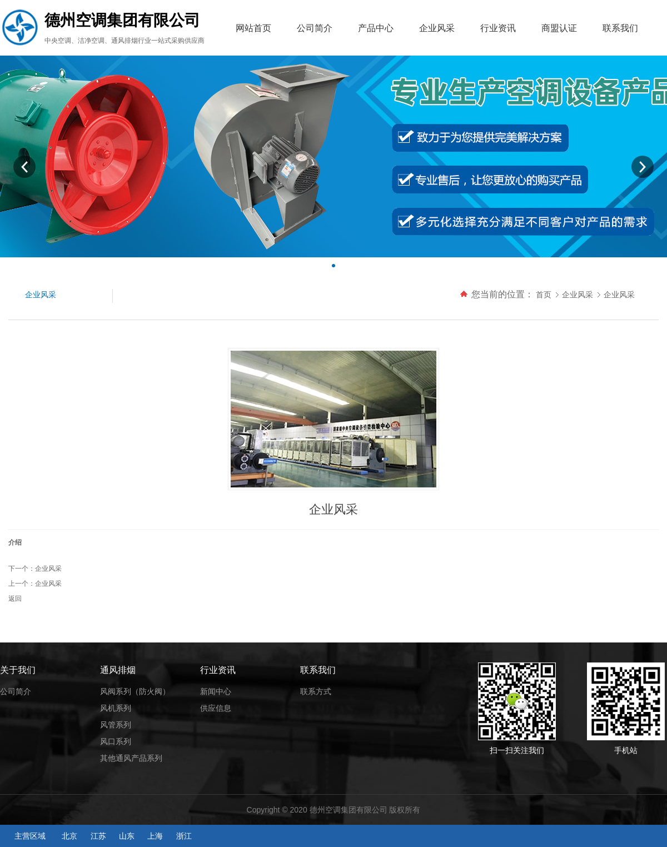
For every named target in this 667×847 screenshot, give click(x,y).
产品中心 (376, 28)
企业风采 (437, 28)
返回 (15, 598)
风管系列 (115, 724)
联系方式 (315, 691)
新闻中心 (215, 691)
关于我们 (18, 670)
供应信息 (215, 708)
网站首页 (253, 28)
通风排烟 (118, 670)
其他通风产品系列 (131, 758)
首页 (543, 294)
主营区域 (30, 835)
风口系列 (115, 741)
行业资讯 (498, 28)
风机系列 (115, 708)
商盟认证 (559, 28)
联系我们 (620, 28)
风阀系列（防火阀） (135, 691)
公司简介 (314, 28)
